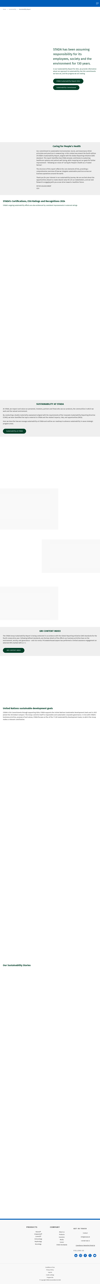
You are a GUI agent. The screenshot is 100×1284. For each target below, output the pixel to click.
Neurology (38, 1244)
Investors (62, 1237)
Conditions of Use (50, 1267)
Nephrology (38, 1241)
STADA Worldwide (61, 1245)
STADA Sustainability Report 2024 (68, 81)
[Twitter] (90, 1255)
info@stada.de (85, 1237)
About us (62, 1232)
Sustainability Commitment (66, 87)
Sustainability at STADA (14, 431)
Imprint (50, 1272)
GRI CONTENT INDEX (14, 650)
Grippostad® (38, 1234)
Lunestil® (38, 1236)
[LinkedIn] (75, 1255)
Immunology (38, 1239)
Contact (85, 1233)
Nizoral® (38, 1232)
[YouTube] (94, 1255)
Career (62, 1242)
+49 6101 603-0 (85, 1241)
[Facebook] (85, 1255)
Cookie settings (50, 1275)
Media (62, 1240)
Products (62, 1234)
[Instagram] (80, 1255)
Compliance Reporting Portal (85, 1245)
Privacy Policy (50, 1270)
